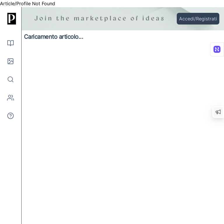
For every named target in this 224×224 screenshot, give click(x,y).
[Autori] (10, 98)
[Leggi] (10, 43)
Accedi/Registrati (198, 19)
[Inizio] (10, 18)
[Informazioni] (10, 116)
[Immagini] (10, 61)
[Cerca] (10, 79)
